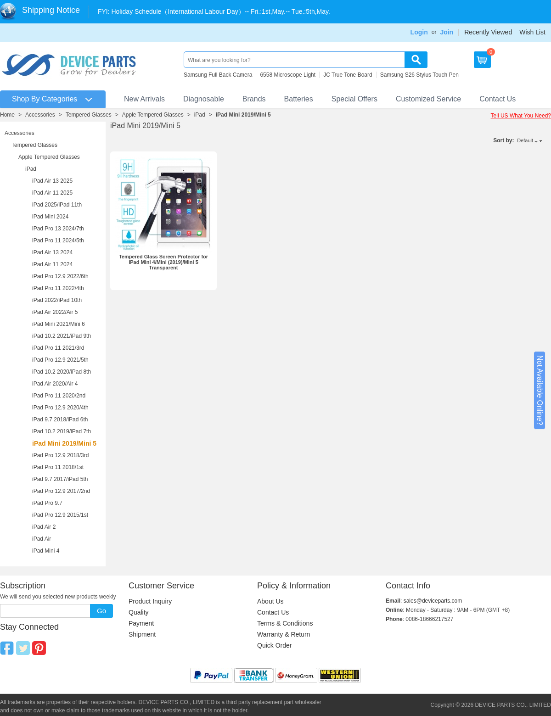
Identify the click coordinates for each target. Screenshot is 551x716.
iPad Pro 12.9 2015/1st (60, 515)
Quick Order (274, 645)
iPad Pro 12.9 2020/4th (60, 407)
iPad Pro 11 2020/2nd (58, 395)
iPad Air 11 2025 (52, 193)
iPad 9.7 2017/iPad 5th (60, 479)
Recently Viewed (488, 32)
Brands (254, 99)
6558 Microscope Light (287, 75)
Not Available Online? (540, 390)
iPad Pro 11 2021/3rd (58, 348)
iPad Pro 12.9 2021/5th (60, 360)
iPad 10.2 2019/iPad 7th (61, 431)
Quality (139, 612)
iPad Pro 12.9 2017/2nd (61, 491)
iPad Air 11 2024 (52, 264)
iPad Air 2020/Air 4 (55, 383)
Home (7, 115)
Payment (141, 623)
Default (525, 140)
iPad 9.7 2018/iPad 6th (60, 419)
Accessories (40, 115)
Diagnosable (203, 99)
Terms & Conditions (285, 623)
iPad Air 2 (44, 527)
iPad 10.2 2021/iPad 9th (61, 336)
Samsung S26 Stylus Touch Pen (419, 75)
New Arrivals (144, 99)
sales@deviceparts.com (433, 601)
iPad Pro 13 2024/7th (58, 228)
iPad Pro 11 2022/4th (58, 288)
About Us (270, 601)
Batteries (298, 99)
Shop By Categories (44, 99)
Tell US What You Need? (521, 115)
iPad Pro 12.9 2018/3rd (60, 455)
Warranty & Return (283, 634)
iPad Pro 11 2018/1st (58, 467)
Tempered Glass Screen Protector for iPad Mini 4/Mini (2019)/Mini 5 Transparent (163, 262)
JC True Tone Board (347, 75)
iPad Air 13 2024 (52, 252)
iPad (199, 115)
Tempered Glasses (89, 115)
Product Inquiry (150, 601)
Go (101, 611)
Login (419, 32)
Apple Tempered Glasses (153, 115)
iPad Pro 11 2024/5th (58, 240)
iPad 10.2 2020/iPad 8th (61, 372)
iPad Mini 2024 (50, 216)
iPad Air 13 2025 (52, 181)
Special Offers (354, 99)
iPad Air (41, 539)
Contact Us (497, 99)
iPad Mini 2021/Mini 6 (58, 324)
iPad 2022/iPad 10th (57, 300)
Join (446, 32)
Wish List (532, 32)
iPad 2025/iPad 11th (57, 204)
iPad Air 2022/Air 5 (55, 312)
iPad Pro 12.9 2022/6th (60, 276)
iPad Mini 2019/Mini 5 (243, 115)
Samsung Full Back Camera (218, 75)
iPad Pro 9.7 (47, 503)
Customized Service (428, 99)
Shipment (142, 634)
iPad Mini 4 (45, 551)
